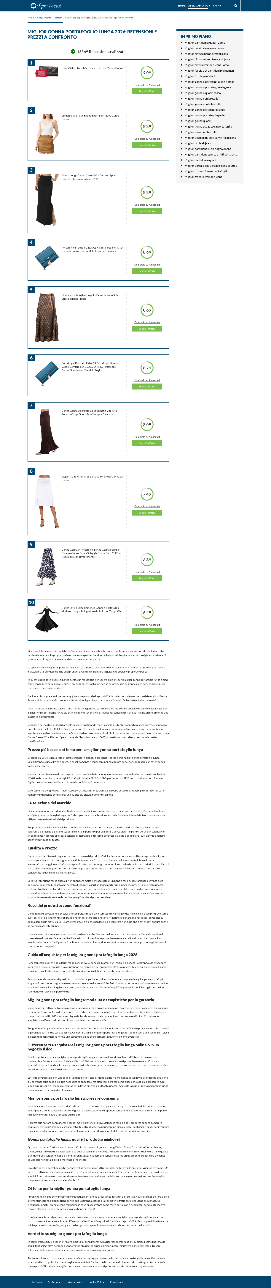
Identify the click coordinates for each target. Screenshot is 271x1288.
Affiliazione (54, 1282)
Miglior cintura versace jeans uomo (206, 65)
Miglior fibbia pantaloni (199, 76)
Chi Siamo (36, 1282)
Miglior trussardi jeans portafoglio (206, 171)
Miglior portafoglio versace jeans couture (210, 165)
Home (182, 5)
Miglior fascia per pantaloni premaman (209, 70)
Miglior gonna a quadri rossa (202, 93)
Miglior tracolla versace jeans (203, 176)
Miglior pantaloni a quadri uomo (204, 42)
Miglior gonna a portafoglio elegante (207, 87)
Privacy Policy (74, 1282)
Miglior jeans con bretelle (200, 132)
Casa (216, 5)
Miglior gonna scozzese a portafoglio (208, 126)
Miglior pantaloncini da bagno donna (207, 148)
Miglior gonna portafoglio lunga (204, 109)
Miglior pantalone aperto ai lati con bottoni (211, 154)
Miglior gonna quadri (197, 120)
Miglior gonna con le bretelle (202, 104)
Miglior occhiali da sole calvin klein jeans (210, 137)
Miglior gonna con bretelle (201, 98)
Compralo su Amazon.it (147, 85)
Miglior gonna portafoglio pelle (204, 115)
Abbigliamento (198, 5)
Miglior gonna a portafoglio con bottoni (209, 81)
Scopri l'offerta (147, 91)
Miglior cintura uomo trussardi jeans (207, 59)
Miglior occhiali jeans (198, 143)
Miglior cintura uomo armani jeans (206, 53)
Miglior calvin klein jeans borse (204, 48)
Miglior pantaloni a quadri (200, 160)
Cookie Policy (96, 1282)
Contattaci (116, 1282)
